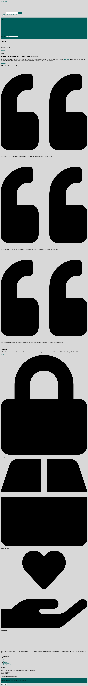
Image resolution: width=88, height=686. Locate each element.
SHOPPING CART (9, 14)
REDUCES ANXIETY (8, 31)
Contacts (5, 662)
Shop (4, 19)
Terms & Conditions (7, 664)
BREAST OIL (7, 24)
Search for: (3, 13)
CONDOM (7, 26)
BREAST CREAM (8, 23)
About (4, 33)
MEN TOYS (7, 30)
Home (4, 18)
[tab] (3, 15)
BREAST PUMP (8, 25)
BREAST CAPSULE (8, 21)
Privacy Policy (6, 663)
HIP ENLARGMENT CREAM (9, 29)
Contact (4, 34)
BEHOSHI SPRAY (8, 20)
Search (20, 13)
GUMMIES (7, 28)
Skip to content (4, 1)
